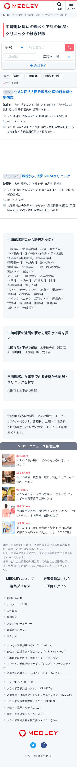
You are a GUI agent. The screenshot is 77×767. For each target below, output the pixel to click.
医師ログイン (57, 586)
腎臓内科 (13, 267)
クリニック (12, 176)
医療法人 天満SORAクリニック (46, 176)
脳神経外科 (47, 262)
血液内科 (28, 271)
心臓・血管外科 (50, 249)
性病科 (11, 303)
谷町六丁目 (43, 352)
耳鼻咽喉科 (14, 285)
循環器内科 (29, 249)
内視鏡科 (25, 303)
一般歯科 (28, 307)
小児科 (11, 280)
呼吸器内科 (43, 258)
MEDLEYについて (20, 579)
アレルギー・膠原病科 (22, 276)
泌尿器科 (28, 267)
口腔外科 (13, 307)
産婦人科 (40, 280)
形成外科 (58, 289)
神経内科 (31, 262)
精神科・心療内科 (19, 294)
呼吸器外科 (14, 262)
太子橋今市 (48, 347)
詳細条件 (38, 65)
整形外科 (31, 285)
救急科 (38, 294)
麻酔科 (38, 303)
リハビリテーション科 (22, 289)
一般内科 (13, 249)
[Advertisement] (39, 156)
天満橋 (30, 352)
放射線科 (52, 303)
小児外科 (25, 280)
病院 (8, 92)
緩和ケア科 (41, 298)
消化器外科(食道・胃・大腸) (44, 253)
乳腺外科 (13, 271)
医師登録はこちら (56, 579)
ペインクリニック (19, 298)
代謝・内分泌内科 (49, 267)
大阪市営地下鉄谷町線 (22, 390)
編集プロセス (20, 586)
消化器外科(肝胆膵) (20, 258)
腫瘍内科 (58, 298)
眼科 (52, 280)
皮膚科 (44, 289)
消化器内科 (14, 253)
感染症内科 (47, 276)
